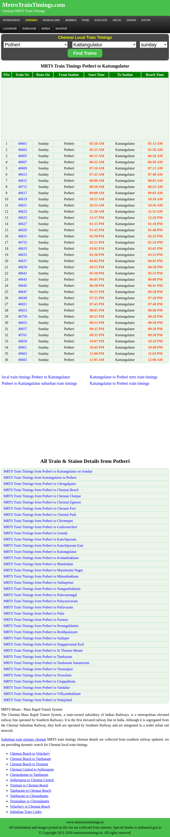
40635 (22, 255)
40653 (22, 310)
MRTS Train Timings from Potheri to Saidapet (36, 638)
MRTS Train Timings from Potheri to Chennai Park (40, 514)
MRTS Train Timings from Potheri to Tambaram (38, 657)
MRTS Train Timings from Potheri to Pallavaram (38, 607)
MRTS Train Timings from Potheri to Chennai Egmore (42, 502)
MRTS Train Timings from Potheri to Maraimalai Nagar (43, 570)
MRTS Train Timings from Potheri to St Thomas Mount (43, 650)
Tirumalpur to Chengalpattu (29, 801)
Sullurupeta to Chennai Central (32, 780)
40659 (22, 341)
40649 (22, 298)
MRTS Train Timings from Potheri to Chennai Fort (40, 508)
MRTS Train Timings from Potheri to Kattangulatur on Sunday (48, 471)
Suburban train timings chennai (23, 739)
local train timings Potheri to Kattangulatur (36, 377)
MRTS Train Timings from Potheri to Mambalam (38, 564)
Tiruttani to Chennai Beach (29, 785)
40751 (22, 187)
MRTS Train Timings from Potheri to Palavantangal (40, 595)
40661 (22, 347)
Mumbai (71, 20)
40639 (22, 267)
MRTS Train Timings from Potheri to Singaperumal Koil (44, 644)
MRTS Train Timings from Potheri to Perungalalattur (41, 626)
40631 (22, 236)
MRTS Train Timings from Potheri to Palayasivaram (41, 601)
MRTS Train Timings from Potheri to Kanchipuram (40, 539)
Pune (85, 20)
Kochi (146, 20)
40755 (22, 242)
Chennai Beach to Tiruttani (29, 764)
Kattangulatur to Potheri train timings (119, 383)
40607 (22, 162)
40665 (22, 360)
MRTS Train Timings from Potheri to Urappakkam (39, 681)
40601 (22, 143)
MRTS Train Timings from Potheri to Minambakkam (41, 576)
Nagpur (61, 28)
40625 (22, 218)
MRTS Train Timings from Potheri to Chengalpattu (40, 484)
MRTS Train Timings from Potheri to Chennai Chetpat (42, 496)
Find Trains (85, 53)
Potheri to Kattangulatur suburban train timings (39, 383)
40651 (22, 304)
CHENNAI (31, 20)
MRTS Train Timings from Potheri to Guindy (36, 533)
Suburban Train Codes (26, 812)
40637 (22, 261)
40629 (22, 230)
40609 (22, 168)
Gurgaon (29, 28)
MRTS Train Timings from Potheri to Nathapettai (38, 582)
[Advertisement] (85, 109)
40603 (22, 150)
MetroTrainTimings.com (33, 5)
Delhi (117, 20)
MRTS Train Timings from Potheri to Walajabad (38, 700)
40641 (22, 273)
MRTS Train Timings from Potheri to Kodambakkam (41, 558)
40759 (22, 316)
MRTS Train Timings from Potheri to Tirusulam (38, 675)
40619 (22, 199)
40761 (22, 335)
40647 (22, 292)
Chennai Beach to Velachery (30, 753)
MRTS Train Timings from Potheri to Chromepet (38, 521)
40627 (22, 224)
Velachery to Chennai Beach (30, 806)
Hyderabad (11, 20)
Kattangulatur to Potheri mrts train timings (123, 377)
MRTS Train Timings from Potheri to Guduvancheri (40, 527)
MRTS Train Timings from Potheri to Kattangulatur (40, 552)
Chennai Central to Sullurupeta (32, 769)
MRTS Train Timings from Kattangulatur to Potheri (40, 477)
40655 (22, 323)
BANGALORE (51, 20)
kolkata (101, 20)
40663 (22, 353)
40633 (22, 248)
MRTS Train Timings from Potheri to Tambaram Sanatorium (46, 663)
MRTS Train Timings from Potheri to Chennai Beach (41, 490)
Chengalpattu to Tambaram (29, 775)
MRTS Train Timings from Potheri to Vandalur (37, 687)
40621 (22, 205)
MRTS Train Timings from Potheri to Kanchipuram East (43, 545)
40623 (22, 211)
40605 (22, 156)
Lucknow (10, 28)
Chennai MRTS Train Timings (23, 11)
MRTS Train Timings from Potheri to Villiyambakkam (42, 694)
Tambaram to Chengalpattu (29, 796)
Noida (46, 28)
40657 (22, 329)
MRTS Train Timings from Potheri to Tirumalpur (38, 669)
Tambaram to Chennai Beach (30, 790)
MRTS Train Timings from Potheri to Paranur (36, 619)
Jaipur (131, 20)
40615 (22, 180)
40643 (22, 279)
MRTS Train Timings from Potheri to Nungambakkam (42, 589)
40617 (22, 193)
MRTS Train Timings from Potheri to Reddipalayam (40, 632)
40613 (22, 174)
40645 (22, 285)
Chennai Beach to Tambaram (30, 759)
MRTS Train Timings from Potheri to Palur (34, 613)
